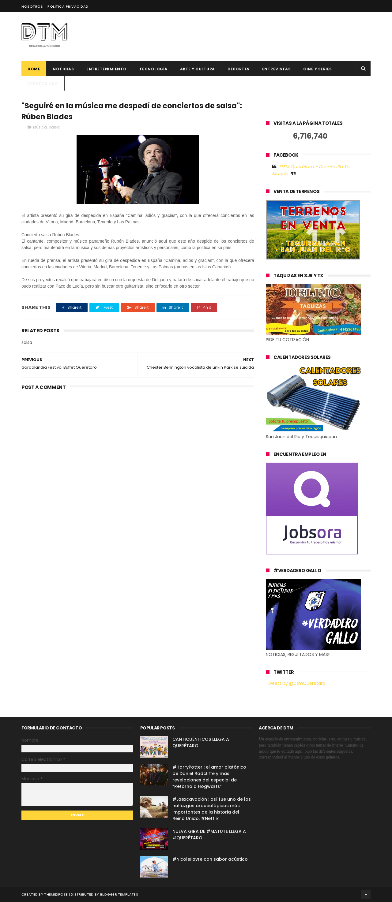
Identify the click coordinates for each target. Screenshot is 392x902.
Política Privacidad (68, 6)
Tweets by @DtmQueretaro (295, 683)
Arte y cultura (197, 69)
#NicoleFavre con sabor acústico (210, 859)
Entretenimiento (106, 69)
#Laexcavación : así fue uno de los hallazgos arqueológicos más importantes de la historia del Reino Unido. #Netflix (211, 809)
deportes (239, 69)
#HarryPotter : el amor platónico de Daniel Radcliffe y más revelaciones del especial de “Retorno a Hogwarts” (209, 776)
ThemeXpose (56, 894)
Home (34, 69)
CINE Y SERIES (317, 69)
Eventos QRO (43, 83)
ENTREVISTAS (276, 69)
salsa (54, 127)
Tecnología (153, 69)
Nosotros (32, 6)
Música (40, 127)
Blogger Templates (119, 894)
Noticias (63, 69)
